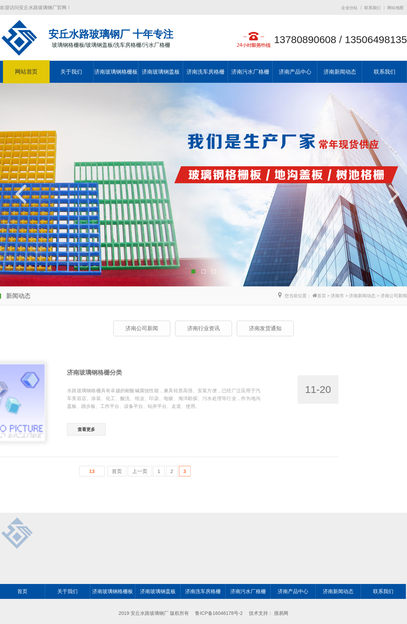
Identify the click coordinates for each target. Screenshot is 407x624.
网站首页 (26, 72)
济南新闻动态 (340, 72)
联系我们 (372, 8)
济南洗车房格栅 (206, 72)
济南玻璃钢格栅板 (116, 72)
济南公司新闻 (394, 295)
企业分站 (349, 8)
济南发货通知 (265, 328)
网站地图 (395, 8)
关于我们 (71, 72)
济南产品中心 (295, 72)
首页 (321, 295)
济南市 (337, 295)
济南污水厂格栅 (250, 72)
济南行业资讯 (203, 328)
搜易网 (281, 613)
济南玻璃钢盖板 (161, 72)
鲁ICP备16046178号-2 (219, 613)
